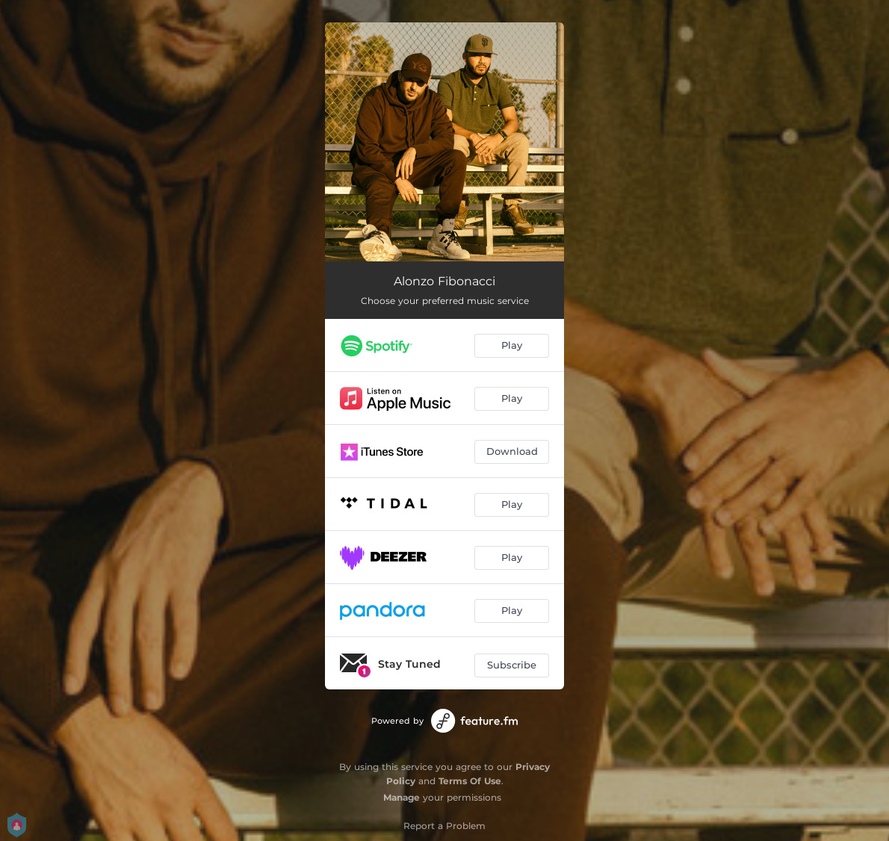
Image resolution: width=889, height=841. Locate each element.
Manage (401, 797)
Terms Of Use (470, 780)
